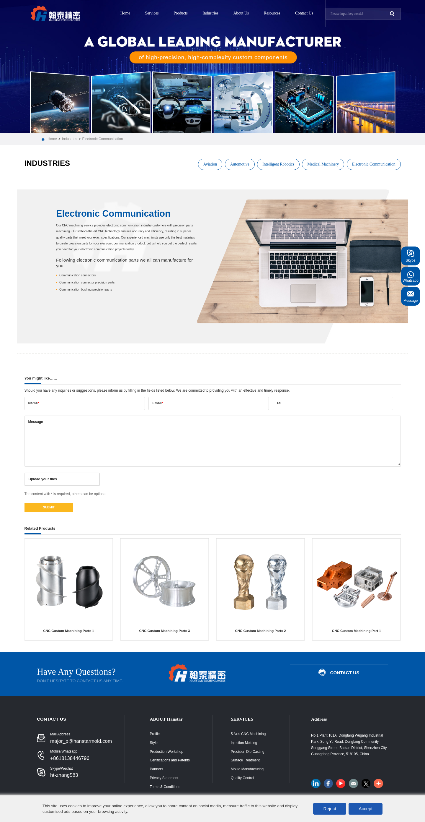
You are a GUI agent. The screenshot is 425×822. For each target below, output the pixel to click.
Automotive (239, 164)
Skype (411, 256)
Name (33, 403)
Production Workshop (166, 752)
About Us (241, 13)
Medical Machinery (323, 164)
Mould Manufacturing (247, 769)
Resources (272, 13)
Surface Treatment (245, 760)
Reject (329, 808)
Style (154, 743)
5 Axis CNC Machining (248, 734)
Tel (279, 403)
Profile (155, 734)
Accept (365, 808)
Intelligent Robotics (278, 164)
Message (35, 422)
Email (157, 403)
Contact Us (304, 13)
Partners (156, 769)
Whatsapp (411, 276)
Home (125, 13)
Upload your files (42, 479)
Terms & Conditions (165, 787)
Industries (210, 13)
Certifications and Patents (170, 760)
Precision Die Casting (247, 752)
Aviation (210, 164)
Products (181, 13)
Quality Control (242, 778)
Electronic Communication (102, 139)
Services (152, 13)
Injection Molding (244, 743)
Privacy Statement (164, 778)
